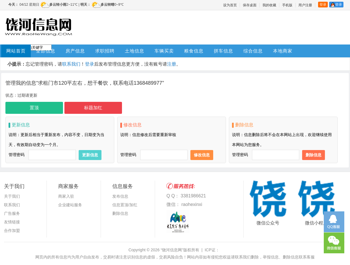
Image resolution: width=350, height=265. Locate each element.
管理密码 (17, 154)
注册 (171, 64)
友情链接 (12, 222)
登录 (323, 5)
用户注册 (305, 5)
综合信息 (253, 50)
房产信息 (75, 50)
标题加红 (93, 107)
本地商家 (282, 50)
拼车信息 (223, 50)
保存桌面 (250, 5)
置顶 (34, 107)
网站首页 (16, 50)
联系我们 (71, 64)
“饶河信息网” (172, 250)
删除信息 (120, 213)
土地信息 (134, 50)
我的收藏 (269, 5)
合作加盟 (12, 230)
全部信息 (45, 50)
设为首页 (230, 5)
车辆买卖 (164, 50)
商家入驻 (66, 196)
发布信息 (120, 196)
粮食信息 (194, 50)
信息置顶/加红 (124, 205)
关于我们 (12, 196)
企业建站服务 (70, 205)
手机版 (287, 5)
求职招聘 (105, 50)
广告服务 (12, 213)
